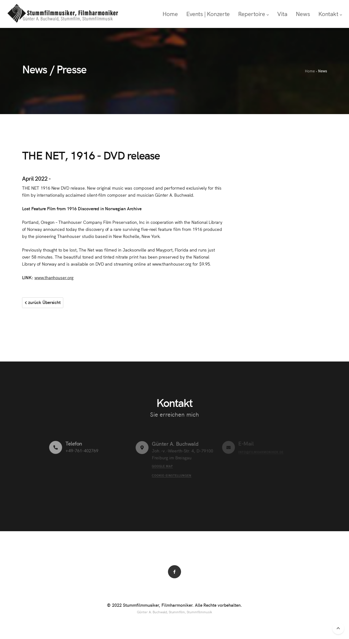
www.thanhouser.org (53, 277)
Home (310, 71)
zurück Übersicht (43, 302)
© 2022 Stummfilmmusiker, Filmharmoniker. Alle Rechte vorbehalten (174, 605)
